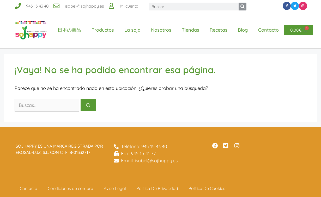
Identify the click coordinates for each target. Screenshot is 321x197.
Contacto (268, 30)
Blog (243, 30)
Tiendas (190, 30)
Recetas (218, 30)
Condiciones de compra (70, 188)
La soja (132, 30)
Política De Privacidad (157, 188)
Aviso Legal (115, 188)
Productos (103, 30)
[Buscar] (242, 6)
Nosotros (161, 30)
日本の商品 (69, 30)
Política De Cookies (207, 188)
